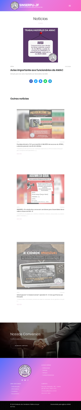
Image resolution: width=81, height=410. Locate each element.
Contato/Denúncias (48, 375)
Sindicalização (15, 386)
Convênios (14, 391)
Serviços (44, 373)
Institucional (46, 368)
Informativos (15, 389)
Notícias (44, 370)
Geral (12, 66)
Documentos (15, 393)
